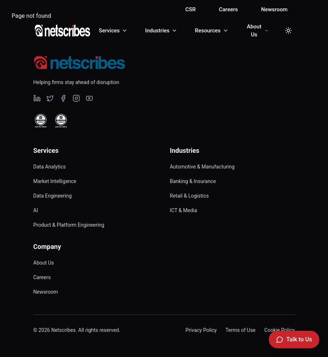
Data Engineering (52, 196)
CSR (190, 9)
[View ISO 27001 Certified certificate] (61, 121)
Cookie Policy (279, 330)
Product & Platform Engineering (69, 225)
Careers (228, 9)
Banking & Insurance (193, 181)
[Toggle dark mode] (288, 30)
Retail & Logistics (189, 196)
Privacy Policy (200, 330)
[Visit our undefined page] (37, 98)
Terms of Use (241, 330)
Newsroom (274, 9)
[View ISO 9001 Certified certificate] (40, 121)
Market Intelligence (55, 181)
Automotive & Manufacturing (202, 167)
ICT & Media (183, 210)
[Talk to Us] (294, 339)
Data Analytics (49, 167)
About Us (43, 263)
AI (35, 210)
